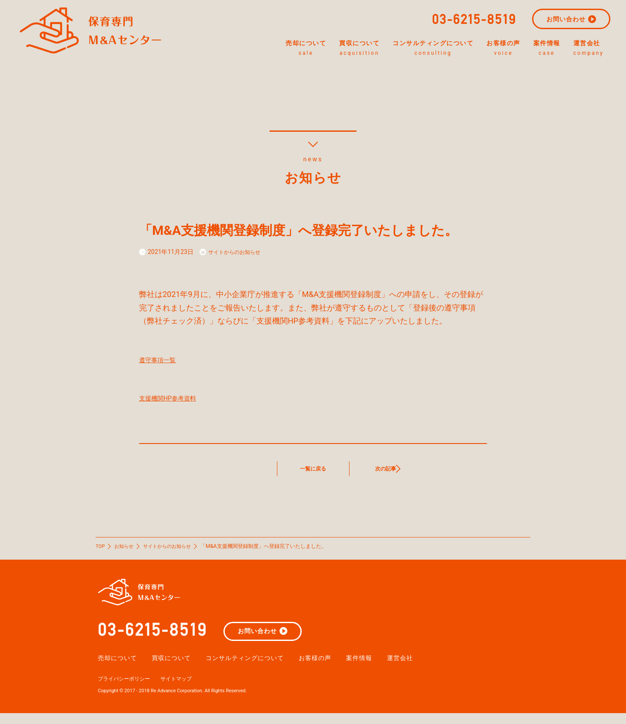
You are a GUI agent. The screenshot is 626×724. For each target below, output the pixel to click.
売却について (243, 48)
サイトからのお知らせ (238, 251)
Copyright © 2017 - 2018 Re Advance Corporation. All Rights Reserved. (179, 701)
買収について (310, 48)
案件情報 (543, 48)
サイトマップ (187, 688)
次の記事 (385, 468)
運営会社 (595, 48)
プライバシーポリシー (128, 688)
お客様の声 (487, 48)
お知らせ (125, 546)
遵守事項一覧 (162, 359)
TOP (101, 546)
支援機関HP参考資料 (175, 397)
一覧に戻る (313, 468)
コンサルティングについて (400, 48)
